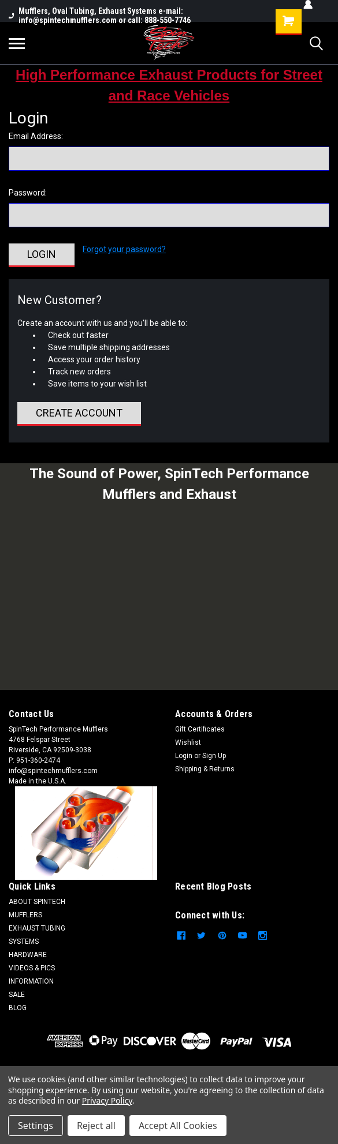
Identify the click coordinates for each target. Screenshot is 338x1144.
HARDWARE (28, 955)
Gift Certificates (200, 729)
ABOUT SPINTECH (37, 902)
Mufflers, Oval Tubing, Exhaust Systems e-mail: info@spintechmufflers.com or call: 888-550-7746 (100, 15)
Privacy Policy (107, 1100)
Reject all (96, 1125)
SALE (17, 995)
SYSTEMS (24, 941)
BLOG (18, 1008)
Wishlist (188, 742)
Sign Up (214, 756)
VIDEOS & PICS (32, 968)
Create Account (79, 413)
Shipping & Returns (205, 769)
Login (183, 756)
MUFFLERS (25, 915)
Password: (28, 192)
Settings (35, 1125)
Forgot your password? (124, 249)
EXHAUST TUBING (37, 928)
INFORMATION (31, 981)
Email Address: (36, 136)
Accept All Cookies (178, 1125)
